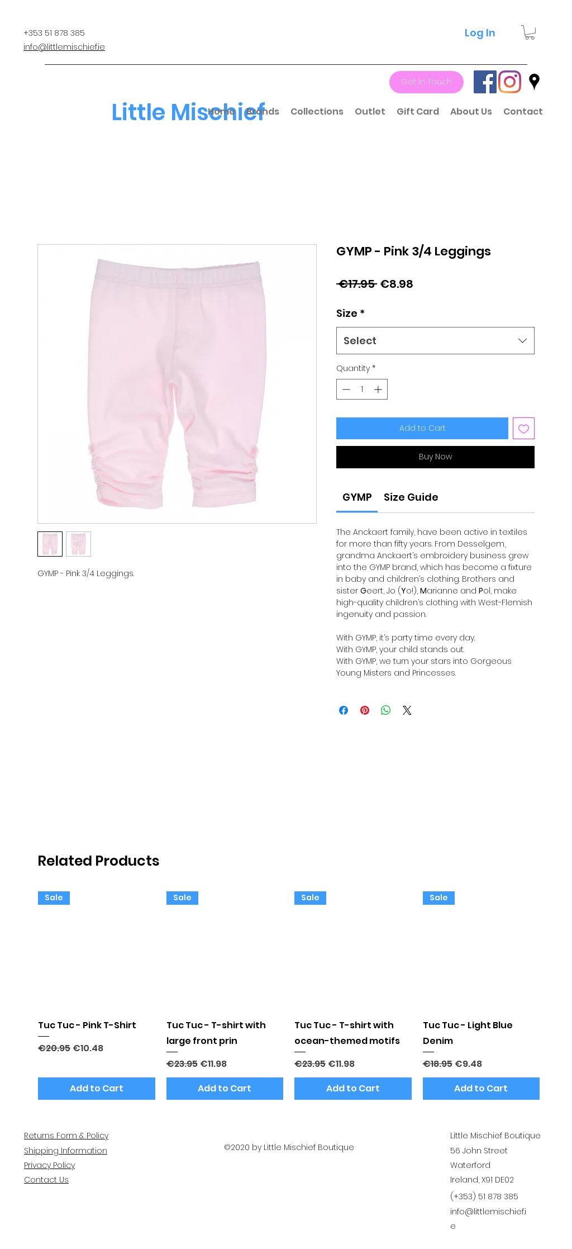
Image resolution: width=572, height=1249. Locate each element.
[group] (289, 995)
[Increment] (379, 389)
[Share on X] (407, 710)
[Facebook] (485, 81)
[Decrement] (345, 389)
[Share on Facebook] (343, 710)
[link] (357, 497)
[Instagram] (509, 81)
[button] (529, 32)
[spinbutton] (362, 389)
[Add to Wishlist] (524, 428)
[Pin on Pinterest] (364, 710)
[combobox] (435, 341)
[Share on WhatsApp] (386, 710)
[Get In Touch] (426, 82)
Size (350, 313)
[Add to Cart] (96, 1088)
